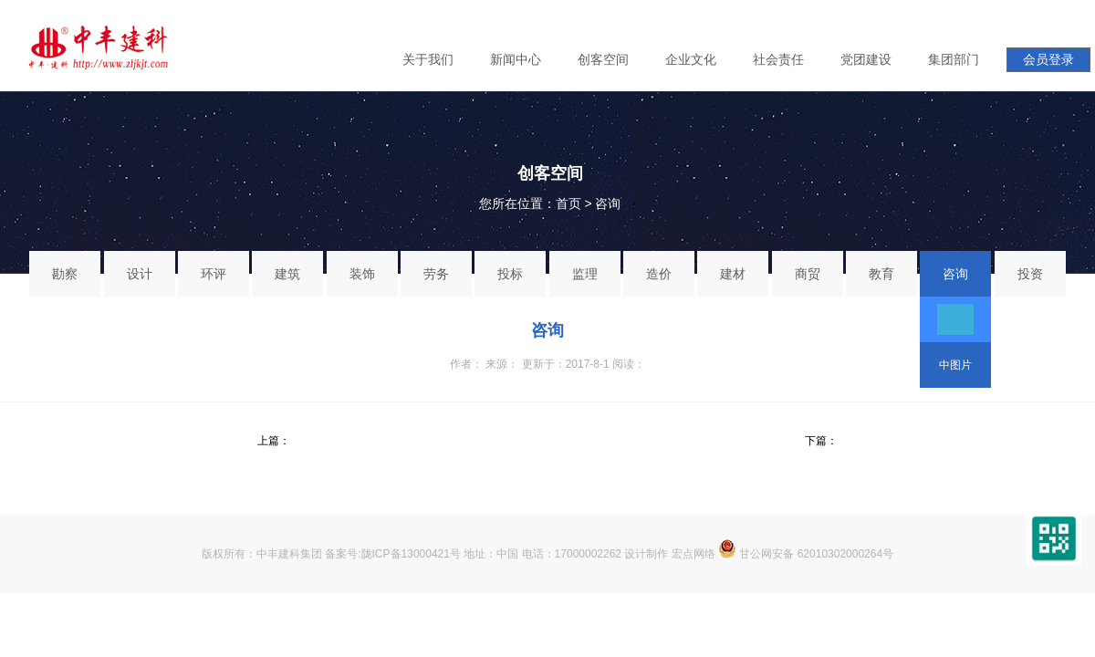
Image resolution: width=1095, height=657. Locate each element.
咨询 (607, 203)
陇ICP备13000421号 (411, 554)
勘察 (65, 273)
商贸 (807, 273)
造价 (659, 273)
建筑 (287, 273)
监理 (585, 273)
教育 (881, 273)
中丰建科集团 (289, 554)
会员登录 (1048, 59)
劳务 (436, 273)
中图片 (955, 365)
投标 (510, 273)
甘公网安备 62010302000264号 (805, 554)
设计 (139, 273)
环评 (213, 273)
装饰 (362, 273)
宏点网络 (693, 554)
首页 (568, 203)
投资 (1030, 273)
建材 (733, 273)
